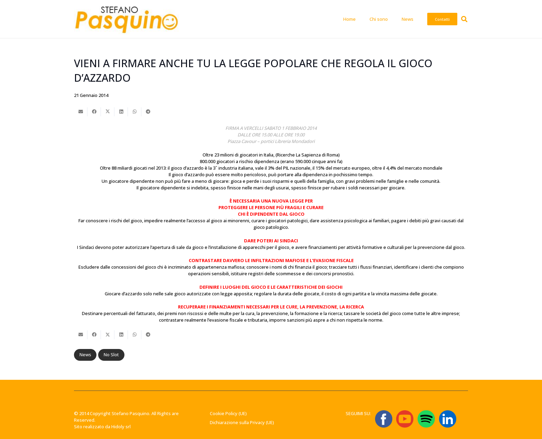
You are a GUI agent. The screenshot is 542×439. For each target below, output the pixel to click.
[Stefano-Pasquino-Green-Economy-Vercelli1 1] (126, 19)
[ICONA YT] (404, 419)
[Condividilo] (94, 111)
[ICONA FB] (383, 419)
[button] (464, 19)
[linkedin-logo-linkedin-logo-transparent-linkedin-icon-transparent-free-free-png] (447, 419)
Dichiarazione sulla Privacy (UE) (242, 422)
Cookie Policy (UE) (228, 413)
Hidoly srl (121, 426)
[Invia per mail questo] (80, 111)
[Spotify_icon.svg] (426, 419)
